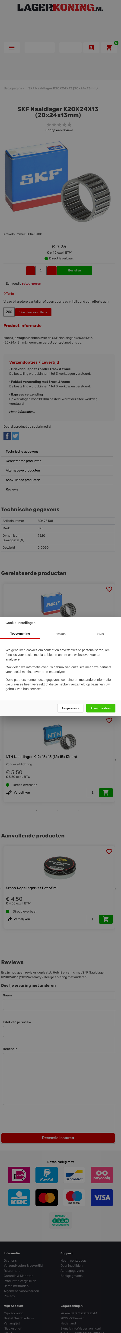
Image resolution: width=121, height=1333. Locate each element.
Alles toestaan (100, 708)
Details (60, 634)
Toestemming (20, 633)
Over (100, 634)
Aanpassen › (70, 708)
